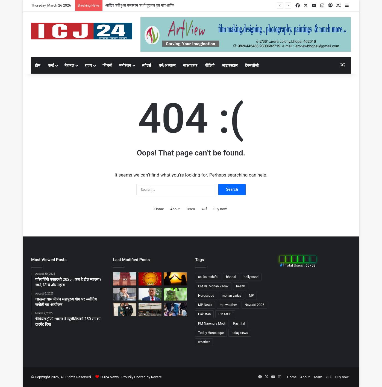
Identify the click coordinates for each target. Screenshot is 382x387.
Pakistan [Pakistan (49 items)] (204, 314)
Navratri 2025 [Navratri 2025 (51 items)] (254, 305)
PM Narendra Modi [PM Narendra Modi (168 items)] (211, 323)
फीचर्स (106, 65)
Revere (156, 377)
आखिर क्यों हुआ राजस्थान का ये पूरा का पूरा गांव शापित (139, 5)
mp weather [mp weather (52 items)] (228, 305)
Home (159, 209)
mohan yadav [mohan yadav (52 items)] (231, 296)
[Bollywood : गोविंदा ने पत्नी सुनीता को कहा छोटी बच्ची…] (124, 309)
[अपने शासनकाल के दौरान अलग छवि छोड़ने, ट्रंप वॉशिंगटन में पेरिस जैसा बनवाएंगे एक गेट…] (150, 294)
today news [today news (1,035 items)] (239, 333)
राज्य (88, 65)
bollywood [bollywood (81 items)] (251, 277)
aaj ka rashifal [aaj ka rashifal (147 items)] (208, 277)
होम (37, 65)
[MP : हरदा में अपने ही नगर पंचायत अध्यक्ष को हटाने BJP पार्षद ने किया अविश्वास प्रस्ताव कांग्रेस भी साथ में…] (150, 309)
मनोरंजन (125, 65)
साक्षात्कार (190, 65)
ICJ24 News (110, 377)
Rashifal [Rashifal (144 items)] (239, 323)
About (175, 209)
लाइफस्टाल (229, 65)
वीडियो (209, 65)
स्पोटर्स (146, 65)
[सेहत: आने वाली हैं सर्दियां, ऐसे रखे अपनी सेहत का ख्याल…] (124, 294)
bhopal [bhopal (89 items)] (231, 277)
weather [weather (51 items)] (204, 342)
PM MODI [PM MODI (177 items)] (225, 314)
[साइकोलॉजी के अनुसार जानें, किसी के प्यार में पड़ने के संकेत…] (175, 278)
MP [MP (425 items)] (251, 296)
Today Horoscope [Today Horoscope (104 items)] (211, 333)
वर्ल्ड (51, 65)
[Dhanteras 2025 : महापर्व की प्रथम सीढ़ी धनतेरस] (150, 278)
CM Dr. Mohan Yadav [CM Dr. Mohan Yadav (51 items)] (213, 286)
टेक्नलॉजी (252, 65)
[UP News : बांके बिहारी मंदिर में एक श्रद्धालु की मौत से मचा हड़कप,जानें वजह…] (175, 309)
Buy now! (220, 209)
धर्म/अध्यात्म (166, 65)
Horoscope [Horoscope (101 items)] (206, 296)
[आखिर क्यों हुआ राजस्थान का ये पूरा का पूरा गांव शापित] (124, 278)
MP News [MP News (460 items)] (205, 305)
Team (190, 209)
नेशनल (69, 65)
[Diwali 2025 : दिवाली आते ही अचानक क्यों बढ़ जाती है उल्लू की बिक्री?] (175, 294)
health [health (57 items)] (240, 286)
